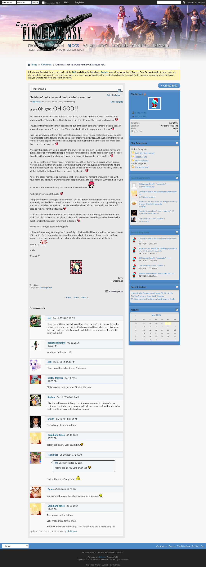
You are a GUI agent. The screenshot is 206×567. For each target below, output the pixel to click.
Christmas (46, 64)
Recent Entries (37, 49)
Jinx (50, 361)
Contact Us (161, 546)
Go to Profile (139, 112)
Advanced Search (196, 2)
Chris (143, 206)
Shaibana (145, 221)
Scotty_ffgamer (55, 378)
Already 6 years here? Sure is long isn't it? (156, 211)
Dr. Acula (168, 293)
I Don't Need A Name (150, 213)
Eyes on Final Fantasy (144, 153)
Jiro (49, 318)
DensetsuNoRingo (151, 293)
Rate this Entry (113, 95)
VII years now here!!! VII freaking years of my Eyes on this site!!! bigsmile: (158, 202)
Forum (57, 45)
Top (202, 546)
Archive (195, 546)
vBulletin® (102, 557)
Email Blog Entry (114, 291)
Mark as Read (139, 116)
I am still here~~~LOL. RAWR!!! (152, 218)
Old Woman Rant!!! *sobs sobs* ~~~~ (155, 184)
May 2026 (156, 315)
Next (84, 297)
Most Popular (56, 49)
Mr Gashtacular (147, 186)
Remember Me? (51, 3)
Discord (161, 45)
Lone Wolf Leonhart (156, 296)
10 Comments (116, 101)
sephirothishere (161, 299)
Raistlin (149, 299)
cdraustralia (136, 293)
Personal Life (141, 156)
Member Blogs (74, 49)
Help (66, 2)
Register (79, 2)
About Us (140, 45)
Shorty (51, 418)
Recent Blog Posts (140, 232)
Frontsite (37, 45)
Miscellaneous (141, 160)
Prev (68, 297)
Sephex (51, 397)
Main (76, 297)
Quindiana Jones (56, 435)
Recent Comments (140, 177)
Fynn (50, 489)
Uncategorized (46, 287)
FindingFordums (138, 296)
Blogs (73, 45)
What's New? (95, 45)
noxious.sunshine (57, 342)
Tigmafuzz (53, 454)
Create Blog (169, 85)
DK (162, 293)
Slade (172, 299)
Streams (119, 45)
